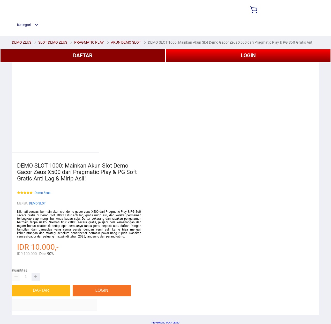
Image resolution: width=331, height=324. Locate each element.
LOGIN (248, 55)
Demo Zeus (42, 193)
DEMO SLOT (37, 203)
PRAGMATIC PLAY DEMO (165, 322)
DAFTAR (82, 55)
